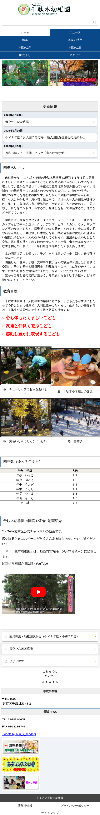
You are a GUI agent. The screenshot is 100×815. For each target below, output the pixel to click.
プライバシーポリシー (75, 805)
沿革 (25, 39)
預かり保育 (16, 661)
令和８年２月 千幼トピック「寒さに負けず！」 (37, 153)
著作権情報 (25, 805)
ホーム (25, 32)
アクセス (75, 55)
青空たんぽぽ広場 (17, 121)
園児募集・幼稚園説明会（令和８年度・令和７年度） (44, 636)
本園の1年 (25, 47)
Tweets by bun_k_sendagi (19, 734)
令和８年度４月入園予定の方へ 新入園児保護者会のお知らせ (45, 137)
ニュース (75, 32)
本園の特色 (75, 39)
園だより (25, 55)
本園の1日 (75, 47)
